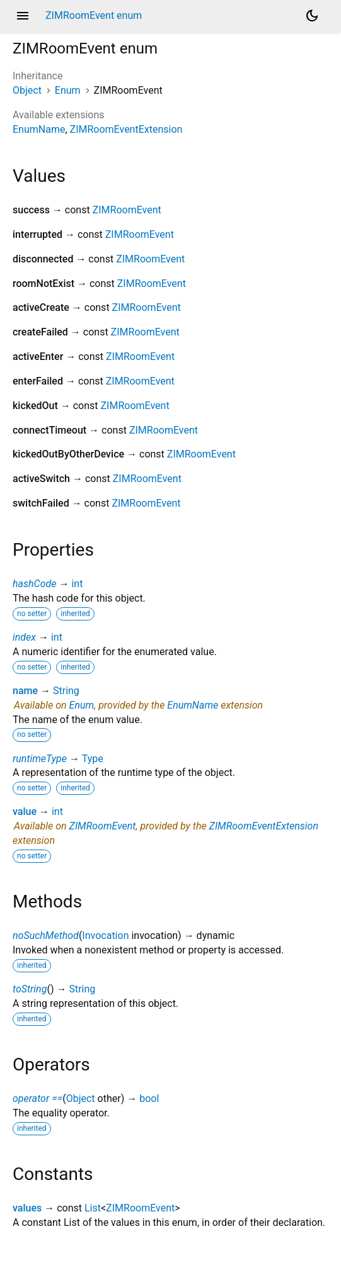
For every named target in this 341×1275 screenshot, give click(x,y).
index (24, 637)
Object (27, 90)
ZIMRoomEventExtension (126, 129)
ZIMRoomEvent (127, 210)
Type (92, 759)
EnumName (39, 129)
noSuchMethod (46, 935)
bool (149, 1098)
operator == (37, 1098)
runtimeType (40, 759)
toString (30, 989)
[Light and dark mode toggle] (312, 16)
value (25, 811)
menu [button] (22, 15)
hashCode (34, 584)
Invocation (105, 935)
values (27, 1208)
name (25, 691)
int (77, 584)
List (92, 1208)
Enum (68, 90)
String (66, 691)
